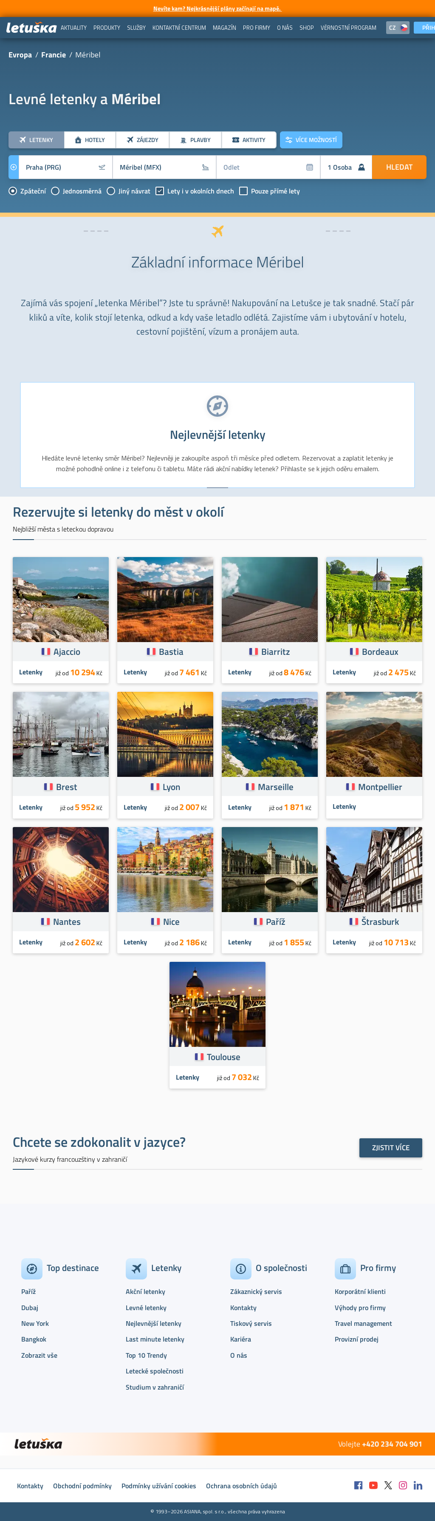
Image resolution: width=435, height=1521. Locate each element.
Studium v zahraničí (155, 1387)
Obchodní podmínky (82, 1486)
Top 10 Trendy (146, 1355)
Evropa (20, 54)
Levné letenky (146, 1307)
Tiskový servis (251, 1323)
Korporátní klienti (360, 1291)
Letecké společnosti (155, 1371)
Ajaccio (67, 651)
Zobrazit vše (39, 1355)
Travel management (363, 1323)
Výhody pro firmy (360, 1307)
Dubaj (29, 1307)
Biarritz (275, 651)
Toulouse (223, 1057)
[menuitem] (74, 27)
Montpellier (380, 787)
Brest (66, 787)
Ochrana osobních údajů (241, 1486)
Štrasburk (380, 921)
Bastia (171, 651)
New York (35, 1323)
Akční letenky (145, 1291)
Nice (171, 921)
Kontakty (243, 1307)
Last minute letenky (155, 1339)
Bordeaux (380, 651)
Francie (53, 54)
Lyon (171, 787)
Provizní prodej (357, 1339)
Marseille (276, 787)
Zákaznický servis (256, 1291)
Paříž (275, 921)
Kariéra (240, 1339)
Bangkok (33, 1339)
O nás (238, 1355)
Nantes (67, 921)
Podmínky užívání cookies (158, 1486)
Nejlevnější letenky (153, 1323)
